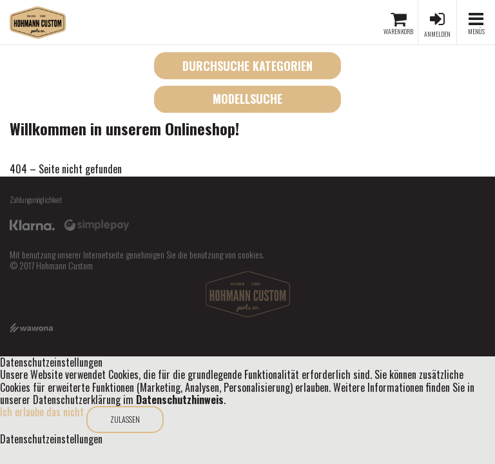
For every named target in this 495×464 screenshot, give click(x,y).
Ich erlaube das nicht (42, 412)
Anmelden (437, 34)
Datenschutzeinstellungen (51, 439)
